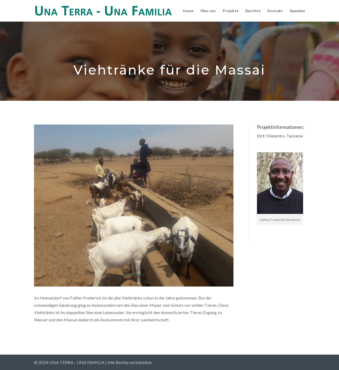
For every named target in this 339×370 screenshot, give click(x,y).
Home (188, 11)
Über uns (208, 11)
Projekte (231, 11)
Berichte (253, 11)
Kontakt (275, 11)
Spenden (297, 11)
